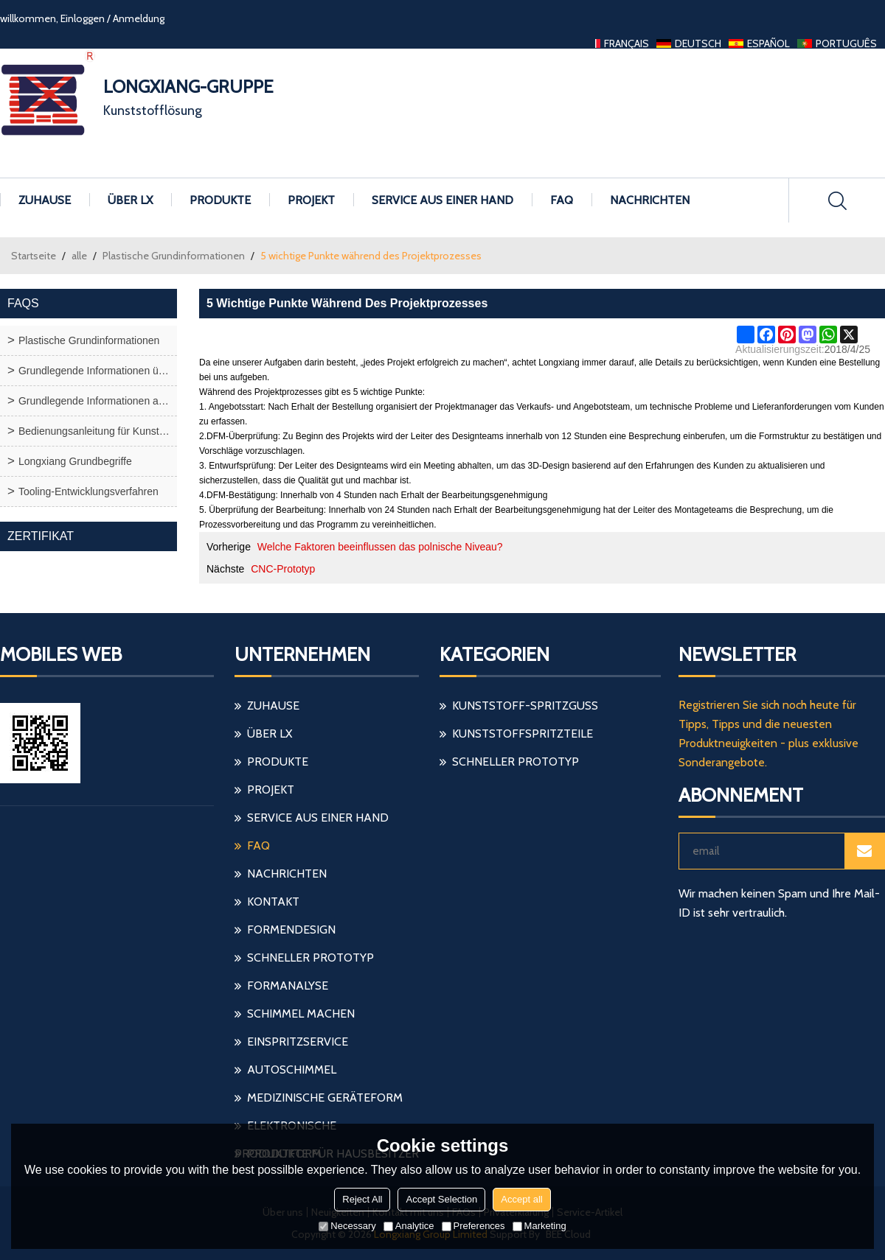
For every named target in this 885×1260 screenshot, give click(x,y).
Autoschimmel (291, 1070)
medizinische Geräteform (325, 1098)
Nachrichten (650, 200)
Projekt (311, 200)
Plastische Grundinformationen (174, 255)
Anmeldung (138, 18)
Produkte (220, 200)
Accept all (521, 1199)
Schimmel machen (301, 1014)
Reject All (362, 1199)
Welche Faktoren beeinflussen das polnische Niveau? (380, 547)
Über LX (130, 200)
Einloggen (82, 18)
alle (79, 255)
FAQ (561, 200)
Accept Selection (441, 1199)
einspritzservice (297, 1042)
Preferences (473, 1225)
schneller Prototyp (310, 958)
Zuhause (44, 200)
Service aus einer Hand (442, 200)
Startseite (33, 255)
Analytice (409, 1225)
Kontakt (273, 902)
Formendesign (291, 930)
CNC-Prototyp (283, 569)
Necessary (347, 1225)
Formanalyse (287, 986)
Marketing (539, 1225)
